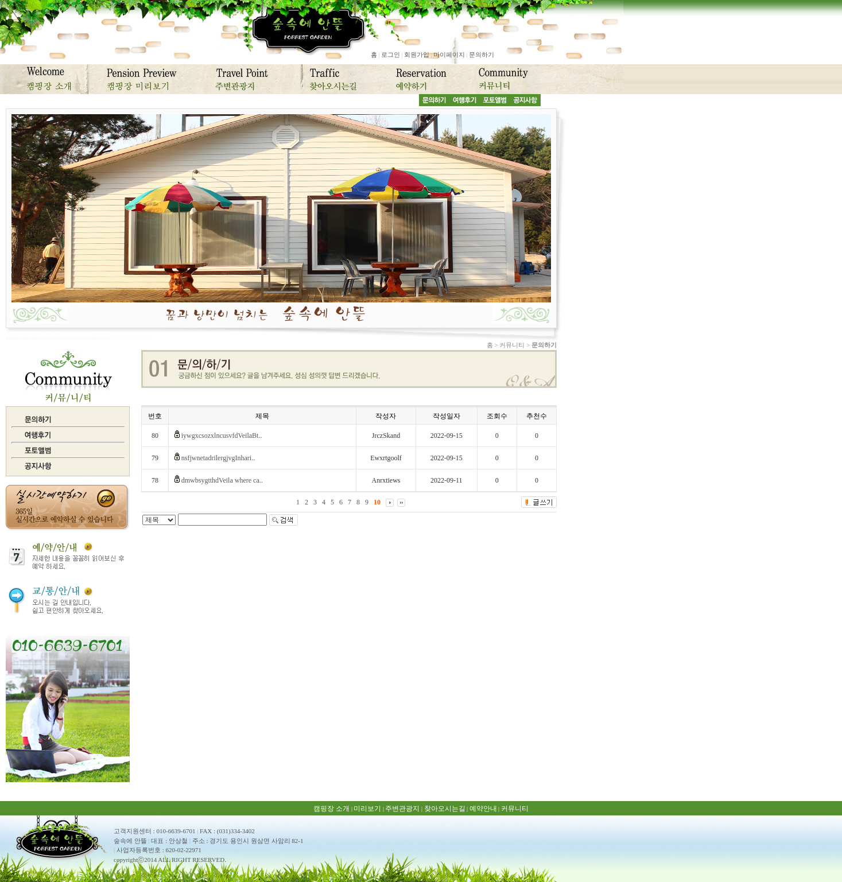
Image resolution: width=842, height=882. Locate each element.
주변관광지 (402, 809)
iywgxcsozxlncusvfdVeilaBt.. (221, 436)
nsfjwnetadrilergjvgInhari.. (218, 458)
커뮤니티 (515, 809)
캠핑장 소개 (331, 809)
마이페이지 (449, 54)
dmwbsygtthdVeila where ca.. (222, 480)
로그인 (390, 54)
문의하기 (481, 54)
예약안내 (483, 809)
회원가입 (416, 54)
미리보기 (367, 809)
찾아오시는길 (444, 809)
